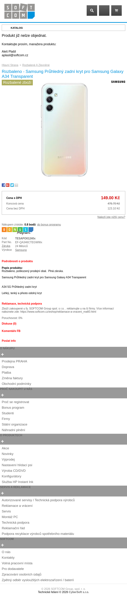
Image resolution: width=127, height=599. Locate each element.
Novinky (8, 454)
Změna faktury (12, 378)
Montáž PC (10, 517)
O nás (6, 552)
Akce (5, 448)
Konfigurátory (11, 476)
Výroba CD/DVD (14, 470)
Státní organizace (14, 424)
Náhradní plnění (13, 430)
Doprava (8, 367)
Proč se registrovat (15, 402)
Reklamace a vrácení (17, 506)
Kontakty (8, 557)
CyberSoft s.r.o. (79, 592)
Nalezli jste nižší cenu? (111, 217)
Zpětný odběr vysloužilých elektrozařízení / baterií (38, 580)
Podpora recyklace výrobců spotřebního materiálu (38, 534)
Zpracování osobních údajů (21, 574)
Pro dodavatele (13, 569)
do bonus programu (49, 224)
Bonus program (13, 407)
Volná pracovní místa (17, 563)
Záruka (6, 245)
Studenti (8, 413)
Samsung (21, 250)
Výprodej (8, 459)
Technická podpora (15, 522)
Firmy (6, 419)
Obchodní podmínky (16, 384)
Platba (6, 372)
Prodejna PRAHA (14, 361)
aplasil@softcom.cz (15, 55)
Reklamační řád (13, 528)
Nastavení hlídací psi (17, 465)
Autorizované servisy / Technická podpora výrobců (38, 500)
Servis (6, 511)
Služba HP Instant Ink (17, 482)
